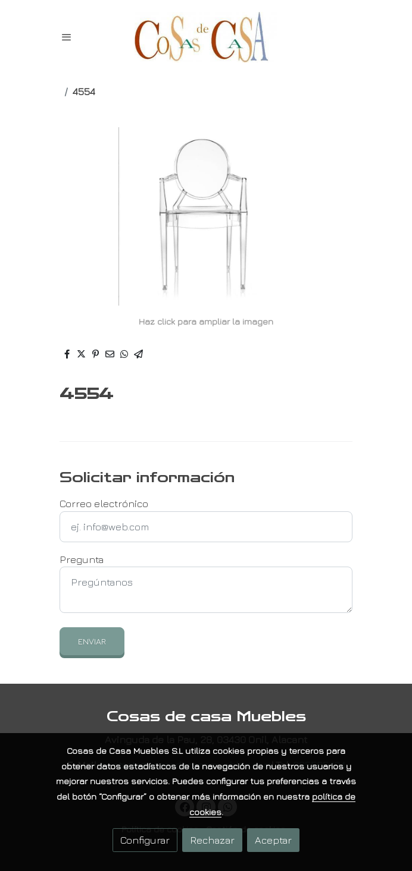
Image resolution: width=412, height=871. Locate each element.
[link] (206, 37)
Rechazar (212, 840)
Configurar (145, 840)
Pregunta (82, 559)
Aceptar (273, 840)
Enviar (92, 641)
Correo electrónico (104, 503)
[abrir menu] (67, 37)
